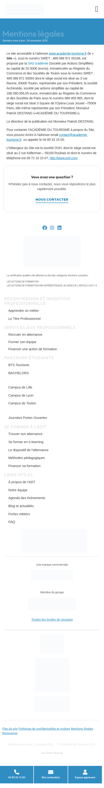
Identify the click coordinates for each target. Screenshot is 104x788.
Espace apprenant (85, 777)
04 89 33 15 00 (16, 777)
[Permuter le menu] (96, 9)
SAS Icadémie (38, 63)
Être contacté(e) (51, 777)
